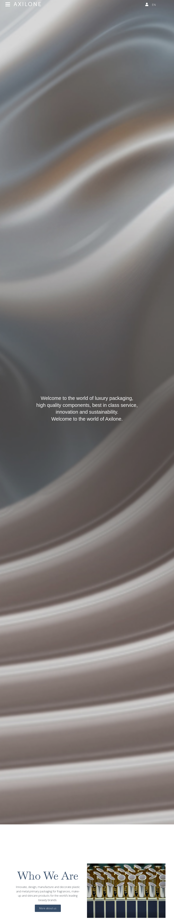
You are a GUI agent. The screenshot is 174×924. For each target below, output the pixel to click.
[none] (160, 5)
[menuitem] (160, 5)
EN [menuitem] (154, 5)
